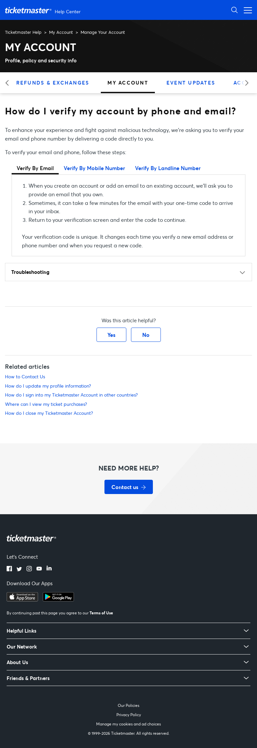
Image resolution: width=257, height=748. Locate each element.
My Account (61, 32)
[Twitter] (19, 569)
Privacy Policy (128, 714)
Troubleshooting (30, 272)
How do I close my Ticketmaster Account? (49, 413)
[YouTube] (39, 569)
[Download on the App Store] (22, 599)
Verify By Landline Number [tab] (168, 167)
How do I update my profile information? (48, 386)
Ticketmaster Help (23, 32)
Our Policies (128, 705)
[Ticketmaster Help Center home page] (43, 10)
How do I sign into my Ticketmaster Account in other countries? (71, 395)
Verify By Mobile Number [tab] (94, 167)
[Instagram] (29, 569)
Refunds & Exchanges (53, 82)
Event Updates (190, 82)
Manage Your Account (103, 32)
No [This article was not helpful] (146, 334)
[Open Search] (234, 10)
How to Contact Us (25, 376)
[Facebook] (9, 569)
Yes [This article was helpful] (111, 334)
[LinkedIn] (49, 569)
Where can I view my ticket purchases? (46, 404)
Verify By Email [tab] (35, 167)
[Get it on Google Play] (58, 599)
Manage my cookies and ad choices (128, 723)
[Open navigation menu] (246, 10)
